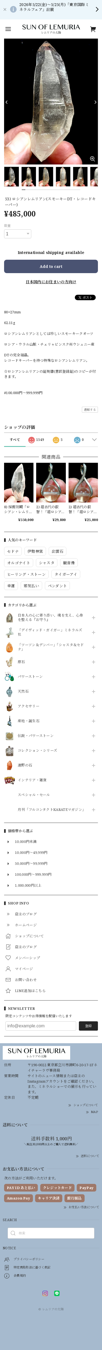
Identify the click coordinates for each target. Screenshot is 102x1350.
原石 (21, 662)
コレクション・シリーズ (37, 750)
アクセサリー (28, 706)
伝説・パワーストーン (36, 736)
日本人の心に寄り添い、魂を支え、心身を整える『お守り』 (50, 617)
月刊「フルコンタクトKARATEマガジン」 (51, 810)
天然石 (23, 691)
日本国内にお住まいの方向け (51, 281)
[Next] (95, 102)
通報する (90, 409)
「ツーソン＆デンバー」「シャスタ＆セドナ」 (51, 647)
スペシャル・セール (34, 795)
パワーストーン (30, 677)
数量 (7, 225)
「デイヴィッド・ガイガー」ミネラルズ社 (50, 632)
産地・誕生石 (28, 721)
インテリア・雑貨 (32, 780)
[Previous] (7, 102)
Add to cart (51, 266)
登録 (88, 1026)
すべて (15, 439)
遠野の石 (25, 765)
